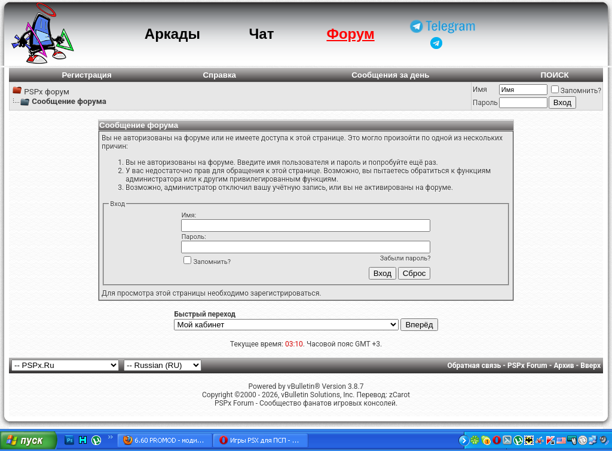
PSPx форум (46, 91)
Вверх (590, 365)
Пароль (485, 103)
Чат (261, 34)
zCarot (399, 395)
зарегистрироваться (284, 293)
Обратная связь (474, 365)
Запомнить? (576, 91)
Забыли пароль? (405, 258)
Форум (350, 34)
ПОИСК (554, 74)
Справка (219, 74)
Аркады (172, 34)
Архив (563, 365)
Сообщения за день (390, 74)
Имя (480, 89)
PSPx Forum (527, 365)
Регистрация (86, 74)
